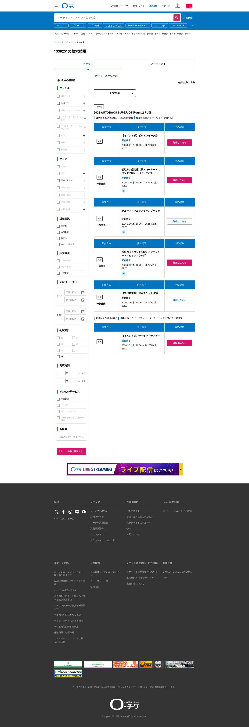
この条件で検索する (70, 451)
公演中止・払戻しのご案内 (139, 516)
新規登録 (153, 6)
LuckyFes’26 (178, 25)
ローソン (167, 577)
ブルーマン (78, 25)
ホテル (172, 34)
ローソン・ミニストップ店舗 (177, 510)
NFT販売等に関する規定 (66, 626)
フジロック (159, 25)
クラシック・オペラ (104, 34)
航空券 (165, 34)
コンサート (65, 34)
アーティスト (158, 63)
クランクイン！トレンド (102, 540)
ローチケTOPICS (99, 510)
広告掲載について (135, 583)
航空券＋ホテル (184, 34)
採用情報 (94, 587)
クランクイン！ (98, 534)
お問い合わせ (138, 6)
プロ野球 (94, 25)
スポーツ (75, 34)
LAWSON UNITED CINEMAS (177, 571)
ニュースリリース (99, 581)
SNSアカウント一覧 (64, 518)
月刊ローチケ (97, 516)
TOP (56, 34)
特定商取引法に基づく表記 (67, 614)
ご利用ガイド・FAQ (119, 6)
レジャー (136, 34)
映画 (143, 34)
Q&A (128, 528)
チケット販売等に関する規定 (68, 620)
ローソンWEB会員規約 (65, 590)
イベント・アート (122, 34)
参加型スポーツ (153, 34)
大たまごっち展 (114, 25)
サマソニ (61, 25)
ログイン (166, 6)
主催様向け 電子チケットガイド (142, 577)
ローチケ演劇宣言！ (100, 522)
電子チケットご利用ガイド (139, 522)
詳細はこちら (179, 142)
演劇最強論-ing (97, 528)
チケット (88, 63)
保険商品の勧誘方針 (64, 632)
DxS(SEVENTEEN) (138, 25)
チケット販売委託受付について (142, 571)
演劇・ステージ (87, 34)
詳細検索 (188, 17)
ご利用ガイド (133, 510)
